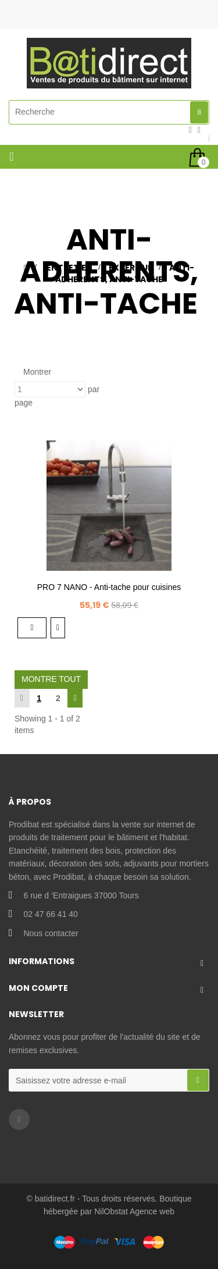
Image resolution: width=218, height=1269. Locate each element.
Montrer (37, 371)
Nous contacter (50, 933)
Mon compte (38, 988)
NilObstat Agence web (134, 1211)
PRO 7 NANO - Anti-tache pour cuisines (109, 587)
